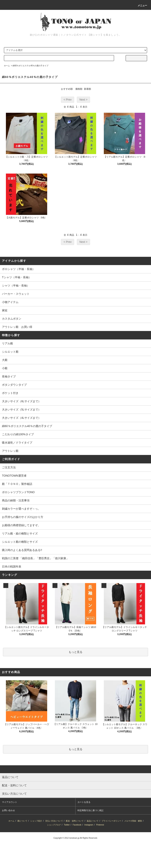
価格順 (78, 89)
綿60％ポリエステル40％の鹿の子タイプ (30, 66)
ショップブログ (54, 825)
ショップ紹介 (36, 821)
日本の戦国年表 (11, 566)
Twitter (67, 825)
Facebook (77, 825)
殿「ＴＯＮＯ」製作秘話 (17, 483)
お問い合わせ (8, 810)
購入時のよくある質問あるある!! (22, 550)
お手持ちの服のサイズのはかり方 (22, 517)
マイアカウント (9, 802)
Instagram (88, 825)
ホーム (7, 66)
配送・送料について (75, 821)
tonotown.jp (74, 838)
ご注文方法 (9, 467)
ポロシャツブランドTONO (18, 492)
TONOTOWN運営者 (14, 475)
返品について (93, 821)
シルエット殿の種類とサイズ (20, 541)
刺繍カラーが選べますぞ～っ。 (21, 508)
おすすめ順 (67, 89)
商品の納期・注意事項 (15, 500)
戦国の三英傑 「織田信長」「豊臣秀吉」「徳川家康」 (35, 558)
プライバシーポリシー (111, 821)
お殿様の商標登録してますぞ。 (21, 525)
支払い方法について (54, 821)
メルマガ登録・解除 (133, 821)
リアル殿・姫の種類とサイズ (20, 533)
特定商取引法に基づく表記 (90, 810)
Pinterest (100, 825)
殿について (22, 821)
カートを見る (83, 802)
